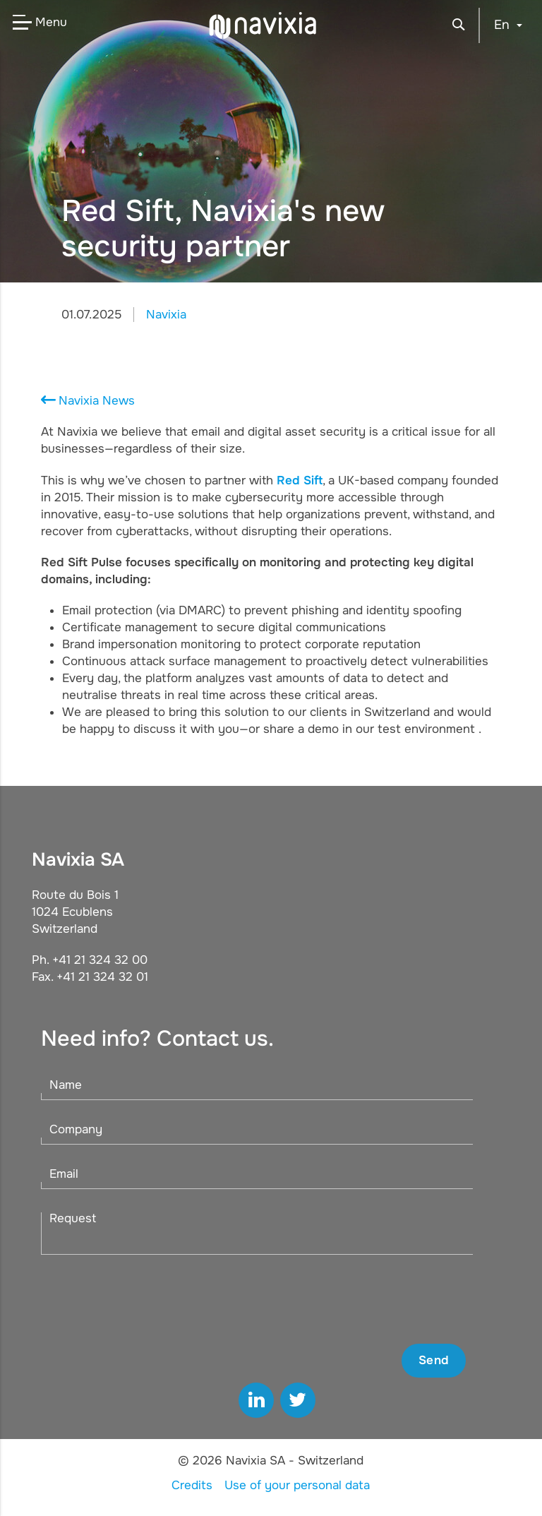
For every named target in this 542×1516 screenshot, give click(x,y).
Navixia (166, 314)
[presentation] (358, 1299)
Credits (191, 1485)
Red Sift (300, 480)
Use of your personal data (297, 1485)
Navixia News (97, 400)
